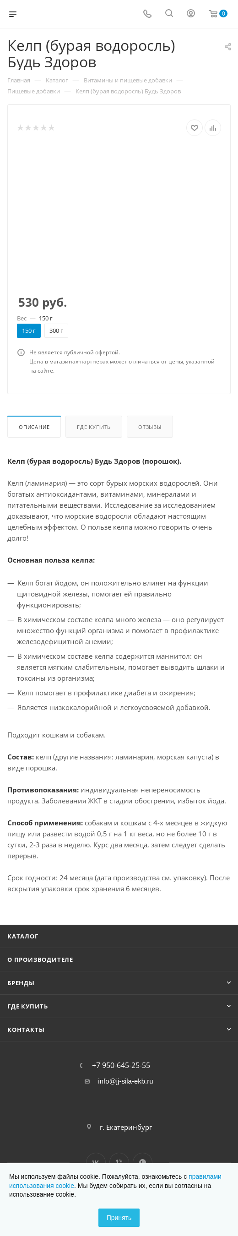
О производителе (40, 959)
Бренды (21, 983)
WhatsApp (142, 1162)
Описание (34, 426)
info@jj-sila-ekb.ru (125, 1081)
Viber (119, 1162)
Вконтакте (96, 1162)
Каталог (22, 936)
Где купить (94, 426)
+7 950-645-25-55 (121, 1065)
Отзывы (150, 426)
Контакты (25, 1029)
